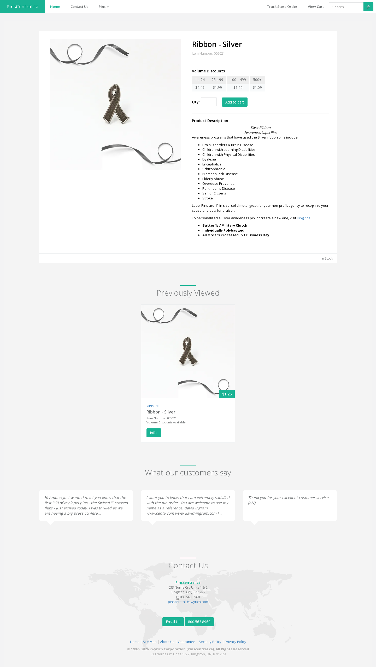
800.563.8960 (199, 621)
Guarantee (186, 641)
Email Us (173, 621)
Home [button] (55, 6)
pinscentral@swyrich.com (188, 601)
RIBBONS (152, 406)
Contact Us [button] (79, 6)
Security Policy (210, 641)
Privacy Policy (235, 641)
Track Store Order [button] (282, 6)
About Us (167, 641)
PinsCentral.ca (22, 6)
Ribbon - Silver (160, 412)
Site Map (150, 641)
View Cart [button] (316, 6)
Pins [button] (104, 6)
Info (154, 432)
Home (134, 641)
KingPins (303, 218)
